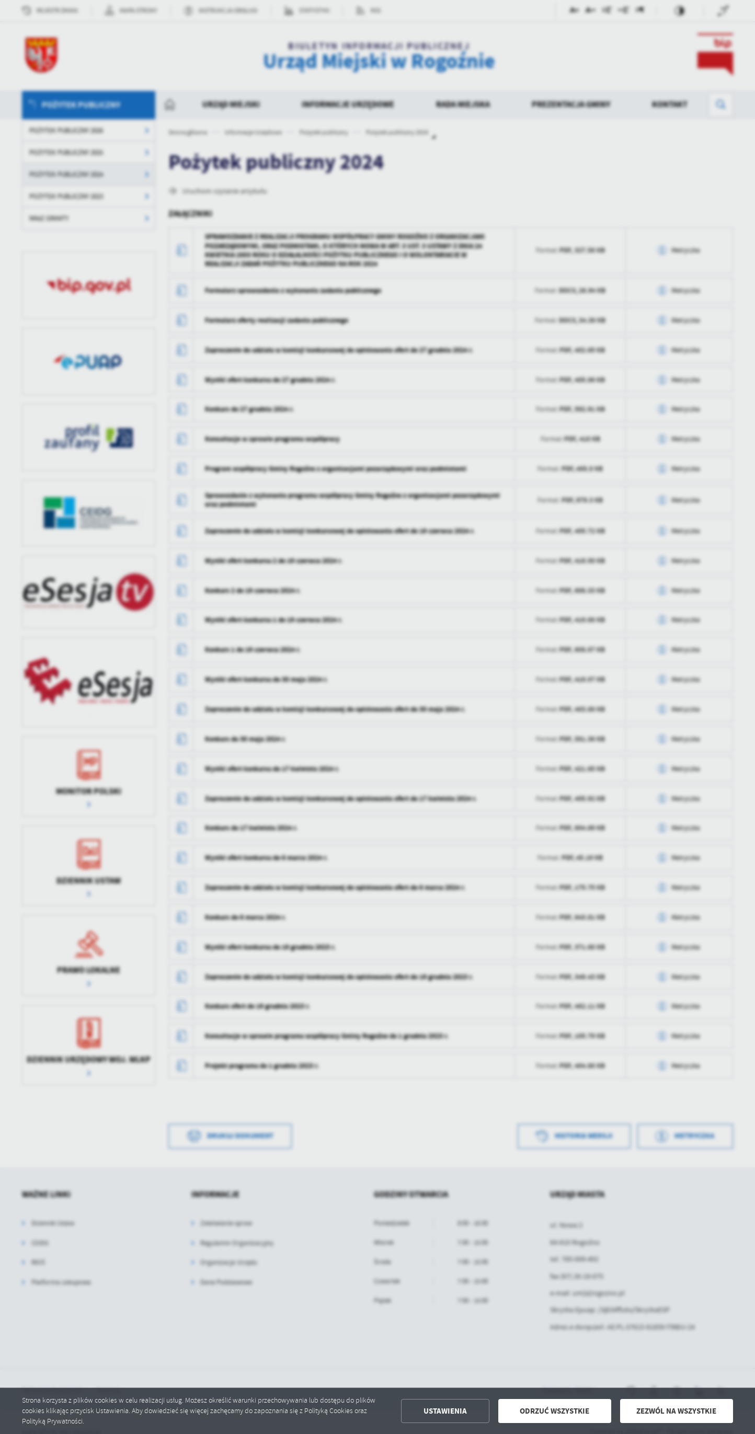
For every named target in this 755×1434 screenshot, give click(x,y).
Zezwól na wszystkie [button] (676, 1411)
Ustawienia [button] (445, 1411)
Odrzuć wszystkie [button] (554, 1411)
